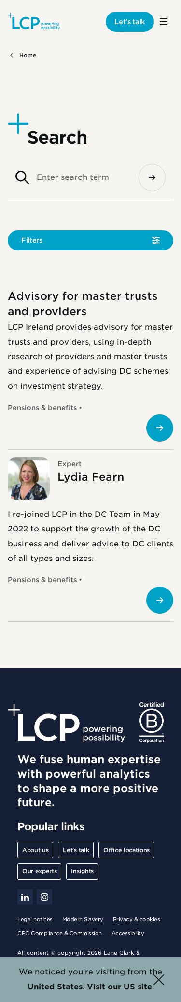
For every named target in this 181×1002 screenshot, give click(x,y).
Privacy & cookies (136, 919)
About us (35, 850)
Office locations (126, 850)
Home (27, 55)
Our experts (39, 871)
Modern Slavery (82, 919)
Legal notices (35, 919)
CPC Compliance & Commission (59, 933)
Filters (31, 240)
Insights (82, 871)
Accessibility (127, 933)
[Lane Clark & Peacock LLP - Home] (34, 22)
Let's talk (129, 22)
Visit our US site (119, 986)
